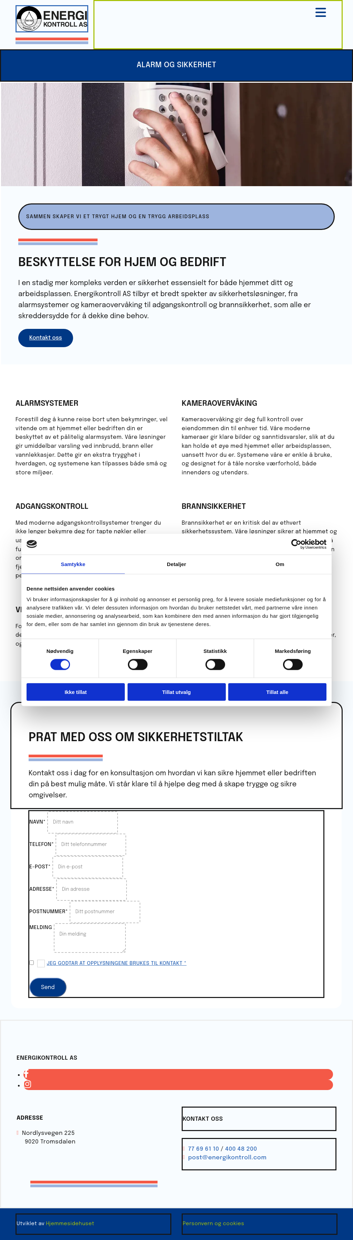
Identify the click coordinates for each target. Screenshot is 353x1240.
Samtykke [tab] (73, 564)
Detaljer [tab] (176, 564)
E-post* (40, 867)
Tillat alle (277, 692)
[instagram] (27, 1084)
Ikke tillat (75, 692)
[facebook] (26, 1074)
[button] (45, 338)
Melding (40, 927)
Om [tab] (279, 564)
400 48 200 (241, 1149)
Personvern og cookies (213, 1224)
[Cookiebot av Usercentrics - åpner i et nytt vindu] (296, 544)
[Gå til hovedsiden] (52, 31)
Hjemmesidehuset (70, 1224)
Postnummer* (48, 912)
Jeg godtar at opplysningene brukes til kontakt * (117, 963)
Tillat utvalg (176, 692)
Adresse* (41, 889)
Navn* (37, 822)
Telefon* (41, 844)
